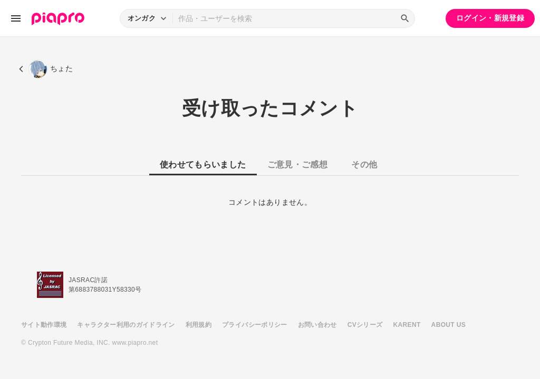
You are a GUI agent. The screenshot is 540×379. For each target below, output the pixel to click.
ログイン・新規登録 (490, 18)
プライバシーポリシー (254, 324)
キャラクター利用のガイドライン (126, 324)
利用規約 (198, 324)
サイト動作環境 (43, 324)
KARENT (407, 324)
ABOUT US (448, 324)
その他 (364, 164)
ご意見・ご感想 (297, 164)
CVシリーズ (365, 324)
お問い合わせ (317, 324)
